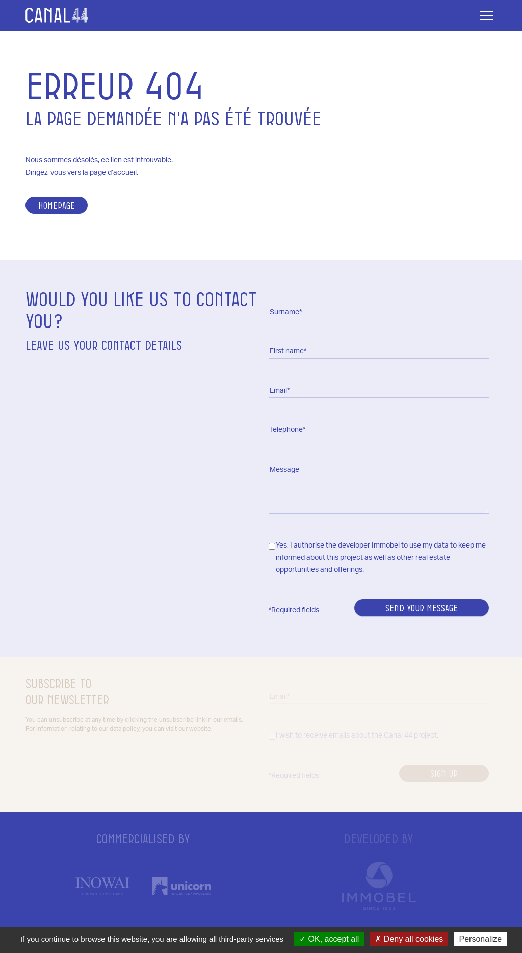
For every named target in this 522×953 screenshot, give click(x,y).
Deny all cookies (409, 939)
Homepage (56, 205)
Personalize (480, 939)
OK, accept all (329, 939)
